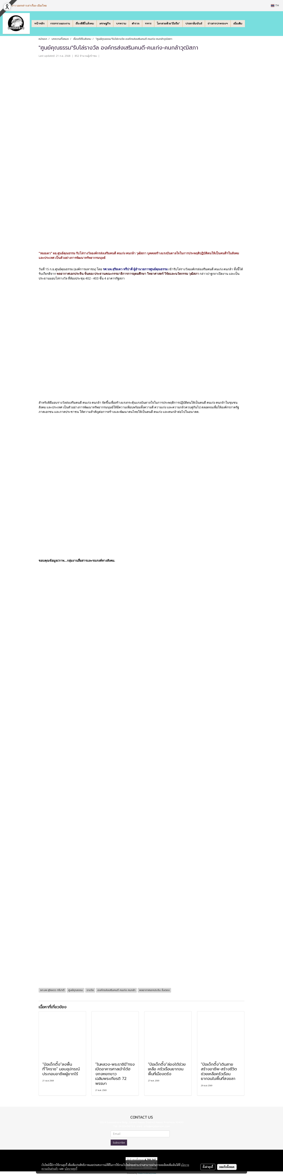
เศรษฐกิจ (104, 23)
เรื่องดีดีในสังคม (85, 23)
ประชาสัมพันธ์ (193, 23)
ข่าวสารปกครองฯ (218, 23)
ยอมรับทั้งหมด (226, 1166)
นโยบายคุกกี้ (71, 1168)
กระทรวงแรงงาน (60, 23)
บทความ (121, 23)
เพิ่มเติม (237, 23)
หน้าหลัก (39, 23)
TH (275, 5)
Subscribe (119, 1142)
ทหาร (148, 23)
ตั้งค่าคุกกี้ (208, 1166)
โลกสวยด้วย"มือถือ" (168, 23)
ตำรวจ (135, 23)
